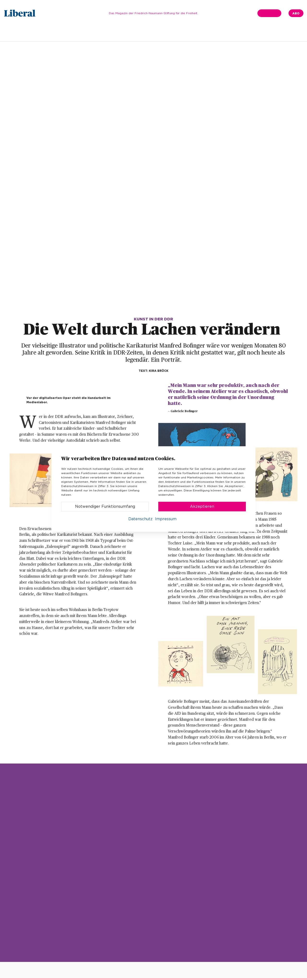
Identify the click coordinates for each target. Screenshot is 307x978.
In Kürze (126, 33)
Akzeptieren (202, 506)
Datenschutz (140, 519)
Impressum (166, 519)
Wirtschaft (203, 33)
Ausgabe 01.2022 (71, 33)
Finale (246, 33)
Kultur (227, 33)
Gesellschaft (174, 33)
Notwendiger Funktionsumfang (105, 506)
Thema (148, 33)
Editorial (103, 33)
